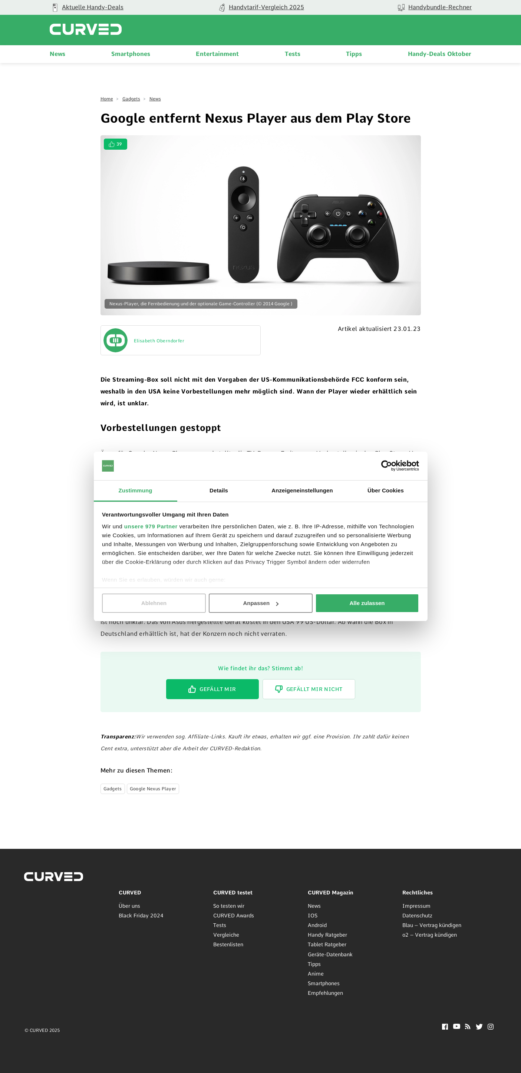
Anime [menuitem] (316, 974)
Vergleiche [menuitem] (226, 935)
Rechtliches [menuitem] (417, 893)
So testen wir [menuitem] (228, 906)
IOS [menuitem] (312, 915)
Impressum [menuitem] (416, 906)
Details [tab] (219, 490)
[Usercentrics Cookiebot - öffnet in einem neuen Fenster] (386, 465)
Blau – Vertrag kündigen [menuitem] (431, 925)
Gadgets (131, 99)
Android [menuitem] (317, 925)
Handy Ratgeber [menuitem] (327, 935)
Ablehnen (153, 603)
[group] (260, 7)
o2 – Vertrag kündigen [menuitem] (429, 935)
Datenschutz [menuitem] (417, 915)
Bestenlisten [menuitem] (228, 944)
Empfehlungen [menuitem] (325, 993)
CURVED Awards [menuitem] (233, 915)
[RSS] (468, 1027)
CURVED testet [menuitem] (233, 893)
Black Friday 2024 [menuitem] (141, 915)
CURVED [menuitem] (130, 893)
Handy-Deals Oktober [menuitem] (439, 53)
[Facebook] (445, 1027)
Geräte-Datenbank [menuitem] (330, 954)
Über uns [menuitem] (129, 906)
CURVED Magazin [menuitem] (330, 893)
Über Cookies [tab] (385, 490)
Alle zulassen (367, 603)
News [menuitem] (57, 53)
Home (106, 99)
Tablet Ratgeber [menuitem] (327, 944)
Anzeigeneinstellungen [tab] (302, 490)
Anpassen (260, 603)
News (155, 99)
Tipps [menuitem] (354, 53)
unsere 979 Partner (151, 526)
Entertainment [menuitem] (217, 53)
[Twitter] (479, 1027)
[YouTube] (456, 1026)
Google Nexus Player (153, 788)
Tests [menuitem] (292, 53)
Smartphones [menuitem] (130, 53)
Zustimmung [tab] (135, 490)
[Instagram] (491, 1027)
